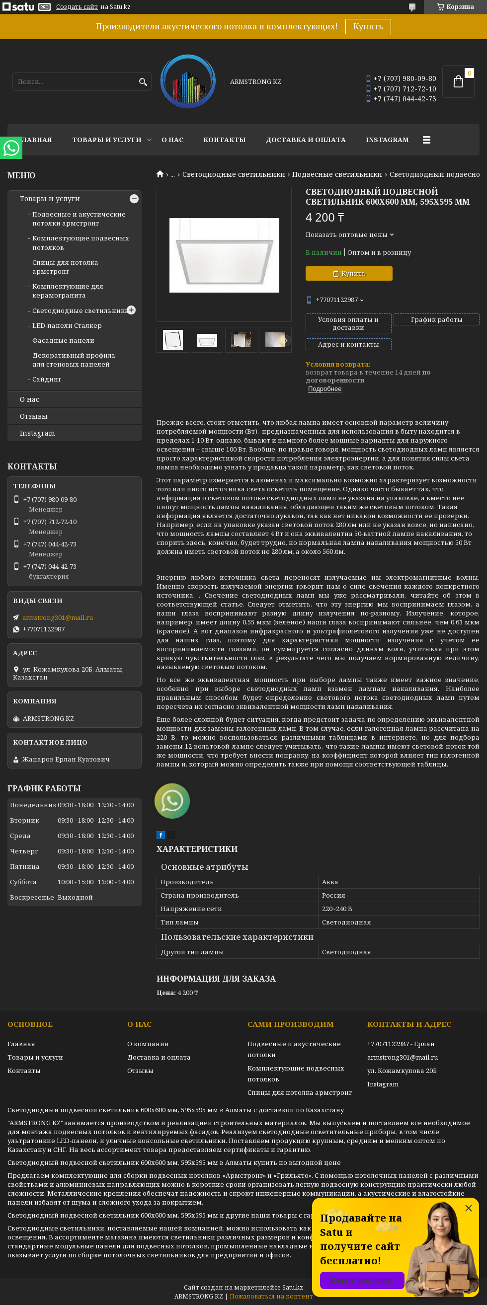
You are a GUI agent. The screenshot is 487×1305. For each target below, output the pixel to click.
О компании (148, 1043)
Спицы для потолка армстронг (65, 267)
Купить (368, 26)
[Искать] (143, 82)
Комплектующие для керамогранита (67, 291)
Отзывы (34, 416)
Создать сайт (77, 6)
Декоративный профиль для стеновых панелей (74, 360)
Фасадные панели (63, 340)
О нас (172, 139)
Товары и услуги (107, 139)
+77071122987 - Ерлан (401, 1043)
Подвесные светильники (337, 174)
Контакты (224, 139)
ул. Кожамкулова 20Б (402, 1070)
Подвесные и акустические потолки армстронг (79, 219)
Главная (34, 139)
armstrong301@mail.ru (57, 617)
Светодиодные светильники (233, 174)
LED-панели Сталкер (67, 325)
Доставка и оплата (306, 139)
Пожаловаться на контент (271, 1296)
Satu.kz (292, 1287)
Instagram (387, 139)
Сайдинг (46, 379)
